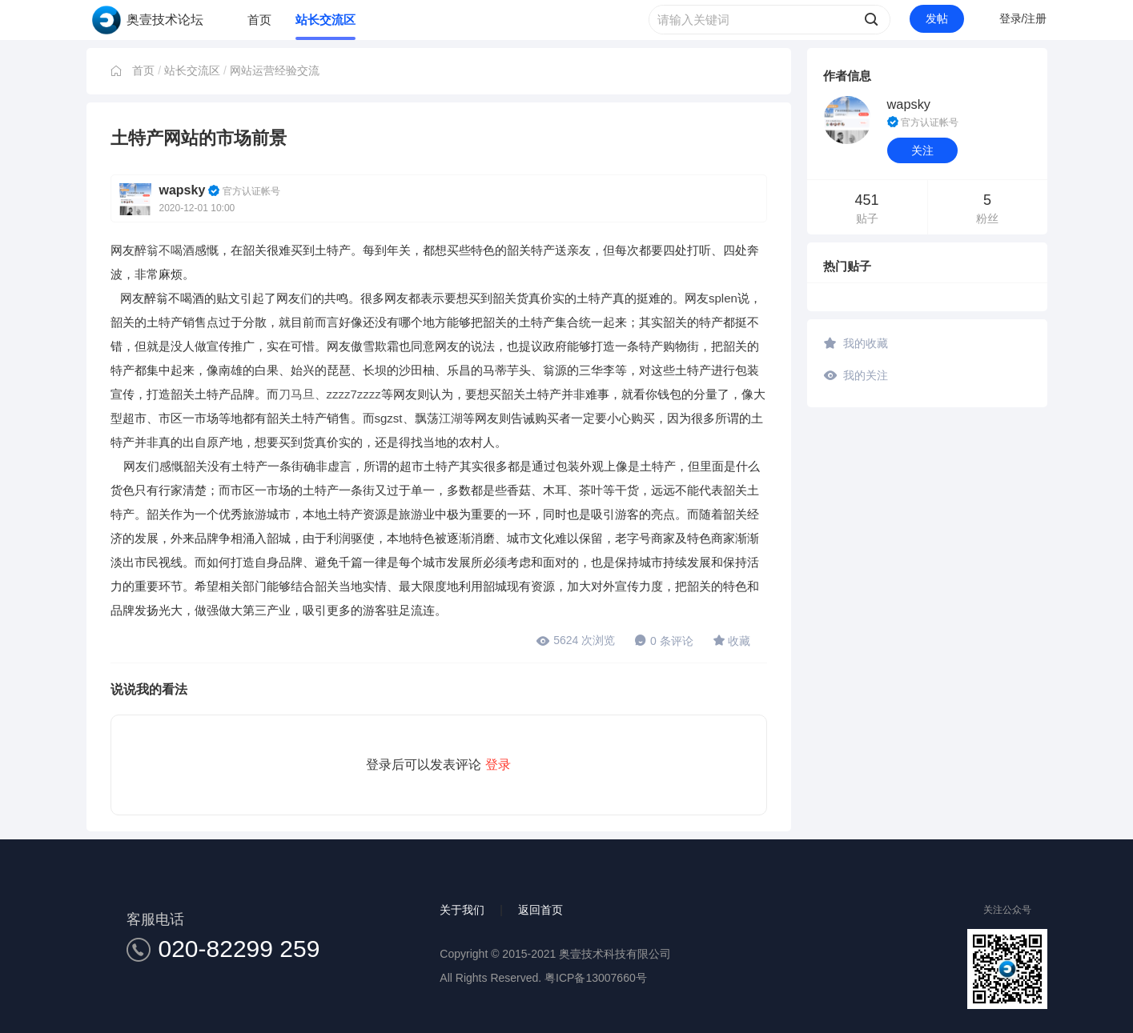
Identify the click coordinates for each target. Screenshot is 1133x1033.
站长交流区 (325, 19)
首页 (259, 19)
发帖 (937, 18)
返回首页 (540, 909)
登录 (498, 764)
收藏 (732, 640)
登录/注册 (1023, 18)
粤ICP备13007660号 (595, 977)
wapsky (182, 190)
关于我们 (462, 909)
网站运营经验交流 (274, 70)
